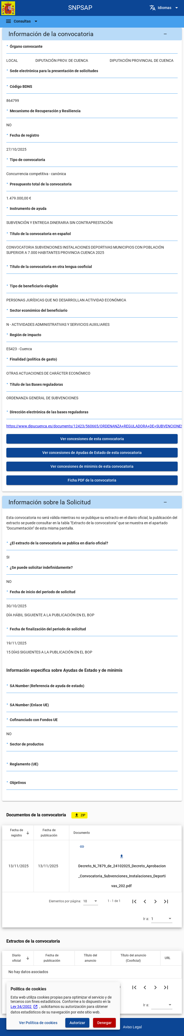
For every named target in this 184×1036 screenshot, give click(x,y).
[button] (92, 34)
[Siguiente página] (155, 901)
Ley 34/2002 (24, 1006)
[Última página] (166, 901)
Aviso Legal (132, 1027)
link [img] (82, 846)
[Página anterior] (145, 901)
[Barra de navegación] (22, 21)
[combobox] (90, 901)
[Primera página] (134, 901)
